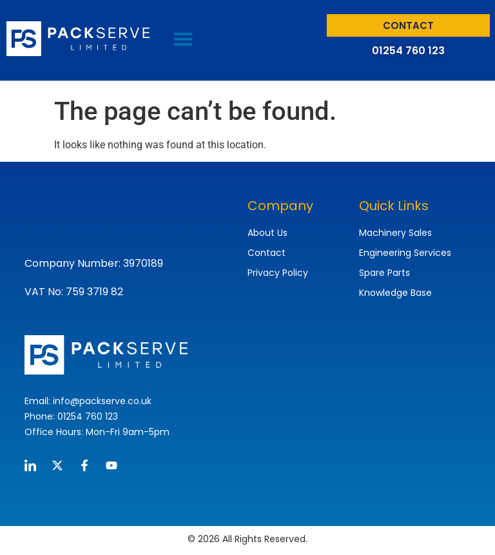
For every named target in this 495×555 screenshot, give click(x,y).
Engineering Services (405, 252)
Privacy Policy (278, 272)
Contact (267, 252)
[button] (183, 38)
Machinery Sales (395, 232)
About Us (267, 232)
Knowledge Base (395, 292)
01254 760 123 (408, 50)
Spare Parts (384, 272)
